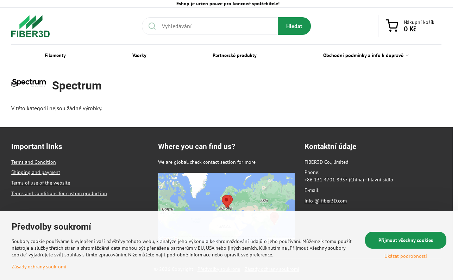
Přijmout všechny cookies (405, 240)
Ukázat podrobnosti (405, 256)
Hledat (294, 26)
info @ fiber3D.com (326, 201)
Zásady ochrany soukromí (39, 266)
